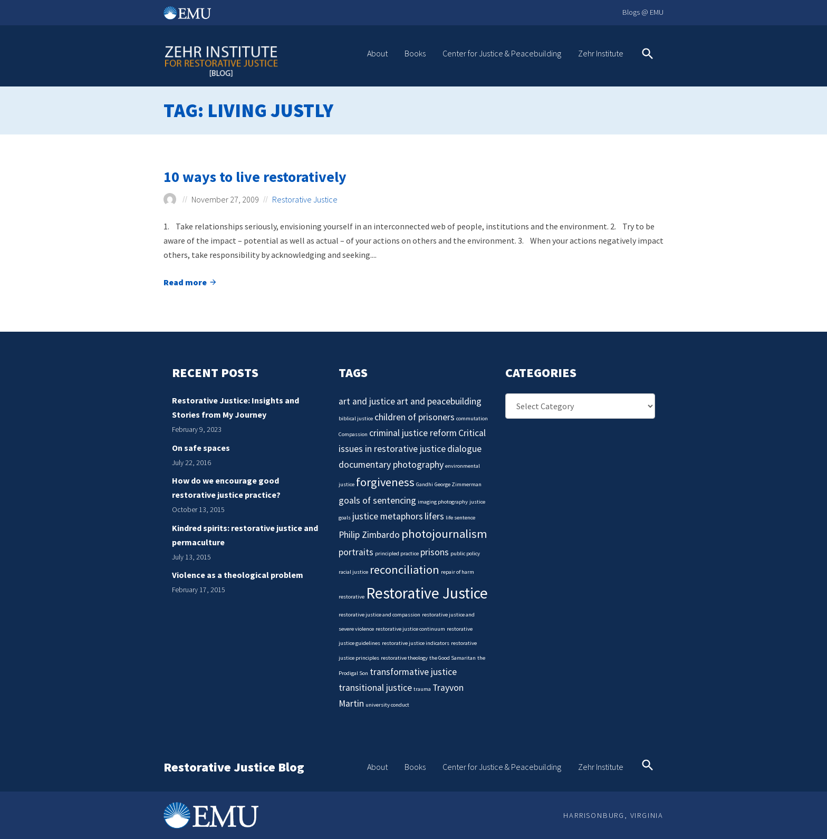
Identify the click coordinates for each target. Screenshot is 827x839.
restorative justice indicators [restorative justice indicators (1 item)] (415, 643)
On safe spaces (201, 447)
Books (415, 53)
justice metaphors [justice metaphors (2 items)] (387, 516)
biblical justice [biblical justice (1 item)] (356, 418)
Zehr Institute (600, 53)
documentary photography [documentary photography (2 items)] (391, 464)
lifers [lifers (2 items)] (434, 516)
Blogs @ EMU (642, 12)
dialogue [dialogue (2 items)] (464, 449)
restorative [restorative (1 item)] (351, 596)
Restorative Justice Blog (234, 767)
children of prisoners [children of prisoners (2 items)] (414, 417)
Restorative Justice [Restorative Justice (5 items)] (427, 593)
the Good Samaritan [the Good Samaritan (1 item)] (452, 657)
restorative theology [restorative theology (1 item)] (404, 657)
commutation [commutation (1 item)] (472, 418)
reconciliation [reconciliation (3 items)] (404, 569)
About (377, 53)
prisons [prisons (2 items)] (434, 552)
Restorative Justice (305, 199)
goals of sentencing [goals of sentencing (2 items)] (377, 500)
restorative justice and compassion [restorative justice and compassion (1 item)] (379, 614)
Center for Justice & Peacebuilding (502, 53)
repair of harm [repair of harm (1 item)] (457, 571)
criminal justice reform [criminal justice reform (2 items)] (413, 433)
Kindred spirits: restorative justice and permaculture (245, 535)
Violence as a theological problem (237, 575)
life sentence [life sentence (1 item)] (460, 517)
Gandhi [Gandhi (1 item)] (424, 484)
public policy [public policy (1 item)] (465, 553)
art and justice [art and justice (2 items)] (367, 401)
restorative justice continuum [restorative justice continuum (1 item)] (410, 628)
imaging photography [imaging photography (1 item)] (443, 501)
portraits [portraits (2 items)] (356, 552)
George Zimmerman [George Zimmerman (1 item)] (458, 484)
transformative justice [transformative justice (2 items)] (413, 672)
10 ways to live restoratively (255, 176)
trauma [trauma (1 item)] (422, 689)
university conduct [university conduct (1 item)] (387, 704)
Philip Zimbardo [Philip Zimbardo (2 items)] (369, 535)
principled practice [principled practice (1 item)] (397, 553)
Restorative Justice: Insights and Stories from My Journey (235, 407)
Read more (190, 283)
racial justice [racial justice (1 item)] (353, 571)
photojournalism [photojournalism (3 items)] (444, 533)
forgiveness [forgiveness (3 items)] (385, 482)
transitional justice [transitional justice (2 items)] (375, 687)
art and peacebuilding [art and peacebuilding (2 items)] (439, 401)
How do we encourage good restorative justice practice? (226, 487)
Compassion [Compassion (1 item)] (353, 434)
